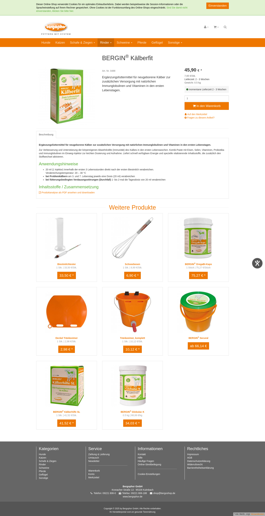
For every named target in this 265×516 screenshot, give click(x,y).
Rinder (106, 42)
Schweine (124, 42)
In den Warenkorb (207, 106)
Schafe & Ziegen (82, 42)
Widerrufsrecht (195, 464)
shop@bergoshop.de (164, 493)
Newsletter (94, 461)
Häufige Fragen (146, 461)
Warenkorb (94, 470)
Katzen (60, 42)
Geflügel (157, 42)
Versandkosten (257, 514)
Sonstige (175, 42)
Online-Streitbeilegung (149, 464)
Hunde (45, 42)
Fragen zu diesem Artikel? (200, 117)
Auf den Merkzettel (196, 114)
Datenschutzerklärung (198, 461)
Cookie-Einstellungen (149, 474)
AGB (189, 457)
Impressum (193, 454)
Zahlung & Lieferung (99, 454)
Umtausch (93, 457)
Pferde (141, 42)
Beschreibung (46, 134)
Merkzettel (93, 477)
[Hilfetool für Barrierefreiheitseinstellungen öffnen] (257, 263)
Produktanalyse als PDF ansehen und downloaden (67, 192)
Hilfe (140, 457)
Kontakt (142, 454)
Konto (91, 474)
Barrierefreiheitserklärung (200, 467)
